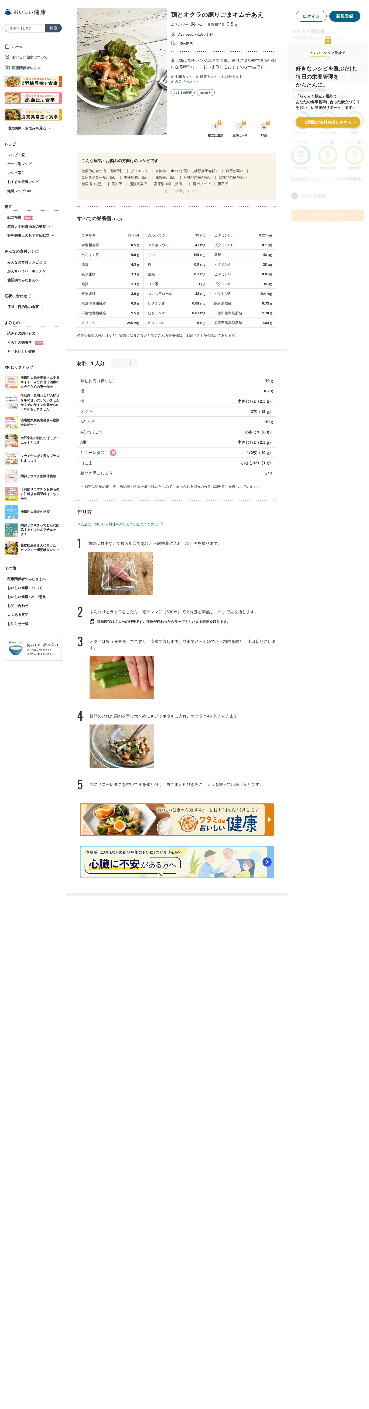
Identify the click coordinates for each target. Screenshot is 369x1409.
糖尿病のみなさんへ (23, 280)
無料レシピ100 (19, 190)
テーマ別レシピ (19, 163)
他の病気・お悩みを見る (26, 128)
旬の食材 (206, 93)
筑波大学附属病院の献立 (26, 226)
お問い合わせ (17, 605)
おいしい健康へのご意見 (26, 596)
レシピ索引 (16, 172)
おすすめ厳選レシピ (23, 181)
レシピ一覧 (16, 154)
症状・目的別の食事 (23, 306)
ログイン (311, 16)
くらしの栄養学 (25, 342)
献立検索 (20, 217)
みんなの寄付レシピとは (26, 262)
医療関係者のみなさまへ (26, 578)
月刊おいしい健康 (21, 351)
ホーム (17, 46)
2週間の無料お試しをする (328, 122)
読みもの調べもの (21, 333)
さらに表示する (177, 190)
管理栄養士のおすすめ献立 (28, 235)
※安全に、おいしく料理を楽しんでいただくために (117, 524)
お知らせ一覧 (17, 623)
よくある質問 (17, 614)
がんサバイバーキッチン (26, 271)
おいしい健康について (30, 57)
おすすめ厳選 (183, 93)
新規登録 (344, 16)
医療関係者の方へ (26, 67)
